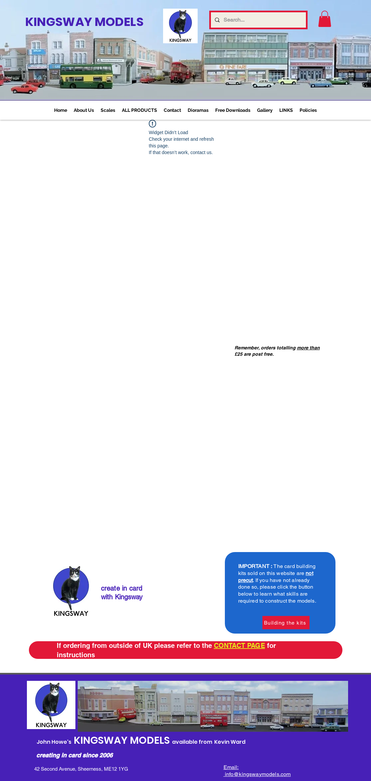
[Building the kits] (286, 622)
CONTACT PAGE (239, 646)
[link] (324, 19)
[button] (108, 110)
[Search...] (258, 20)
